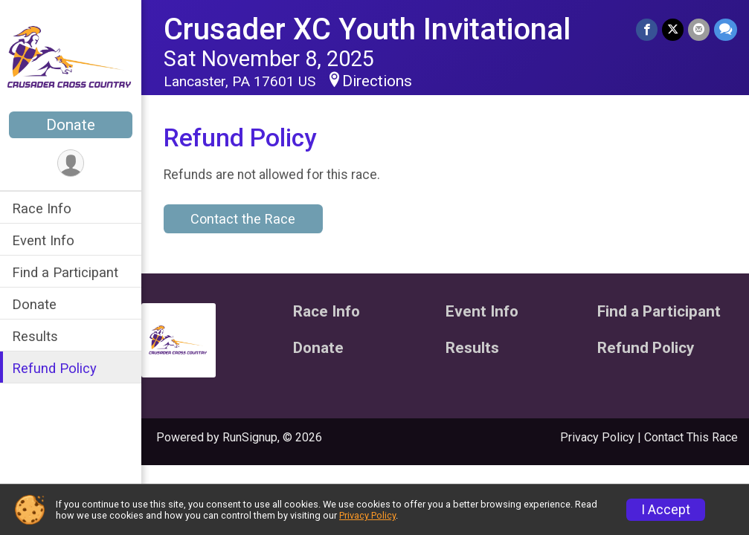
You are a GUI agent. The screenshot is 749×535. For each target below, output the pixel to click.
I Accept (665, 509)
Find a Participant (65, 272)
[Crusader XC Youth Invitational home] (71, 57)
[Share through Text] (725, 29)
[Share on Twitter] (673, 29)
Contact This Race (691, 437)
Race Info (41, 208)
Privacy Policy (597, 437)
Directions (377, 81)
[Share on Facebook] (647, 29)
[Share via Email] (699, 29)
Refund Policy (54, 368)
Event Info (43, 240)
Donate (70, 125)
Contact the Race (242, 219)
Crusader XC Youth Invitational (367, 29)
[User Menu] (71, 163)
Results (35, 336)
